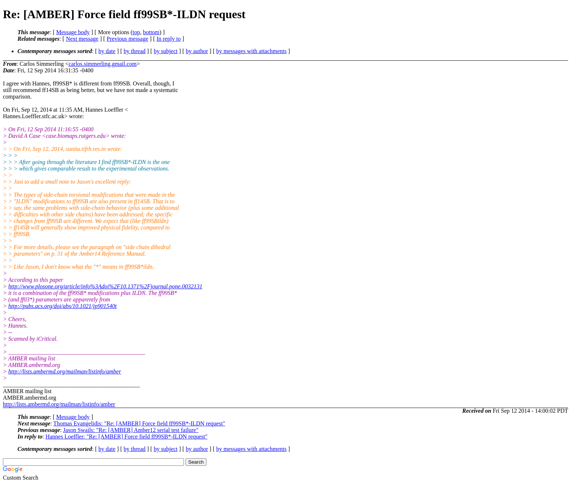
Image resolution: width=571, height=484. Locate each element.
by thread (135, 51)
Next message (82, 39)
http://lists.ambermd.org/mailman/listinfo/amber (64, 371)
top (136, 32)
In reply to (169, 39)
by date (106, 51)
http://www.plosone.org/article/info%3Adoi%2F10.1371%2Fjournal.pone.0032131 (105, 286)
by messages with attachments (251, 51)
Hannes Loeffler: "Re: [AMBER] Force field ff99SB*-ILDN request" (127, 436)
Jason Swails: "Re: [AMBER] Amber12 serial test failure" (130, 430)
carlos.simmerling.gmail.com (102, 64)
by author (197, 51)
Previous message (127, 39)
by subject (165, 51)
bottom (151, 32)
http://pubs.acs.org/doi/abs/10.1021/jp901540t (62, 306)
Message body (73, 32)
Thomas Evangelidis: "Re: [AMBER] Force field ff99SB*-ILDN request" (139, 423)
